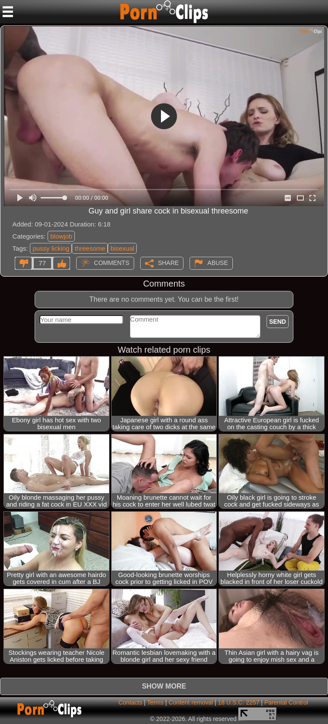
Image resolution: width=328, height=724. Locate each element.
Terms (155, 702)
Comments (111, 262)
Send (277, 321)
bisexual (122, 248)
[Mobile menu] (8, 12)
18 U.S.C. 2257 (239, 702)
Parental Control (286, 702)
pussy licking (50, 248)
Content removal (190, 702)
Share (168, 262)
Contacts (130, 702)
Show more (164, 686)
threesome (89, 248)
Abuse (217, 262)
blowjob (61, 236)
